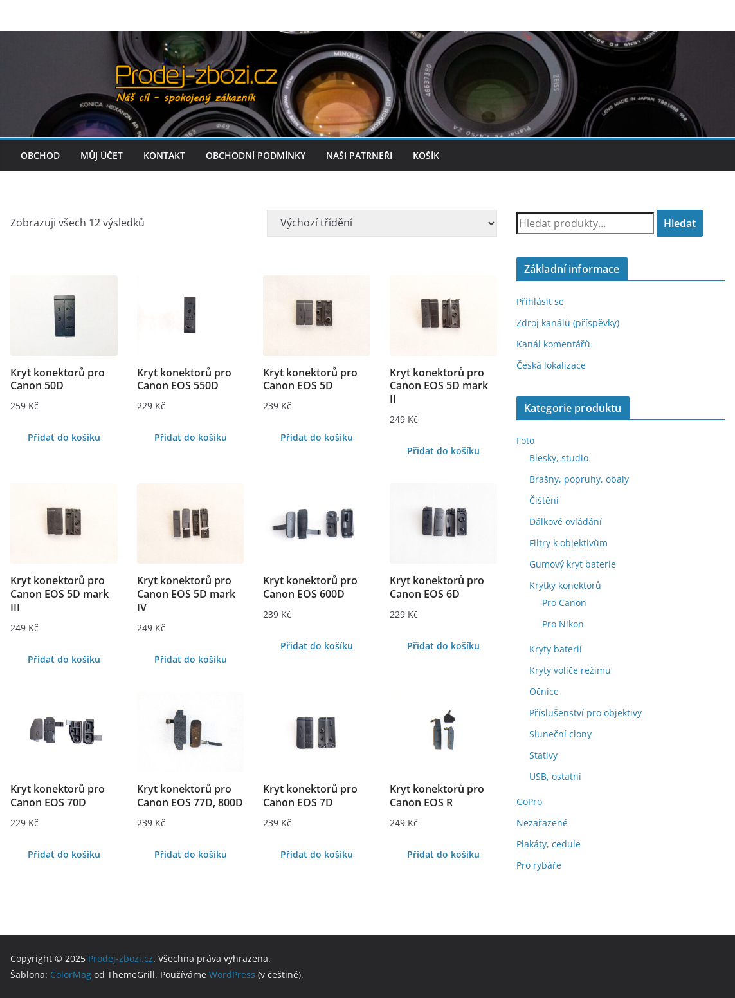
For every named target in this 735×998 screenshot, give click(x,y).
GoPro (529, 801)
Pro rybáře (538, 865)
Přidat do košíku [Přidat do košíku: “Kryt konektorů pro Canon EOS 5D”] (316, 437)
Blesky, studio (558, 458)
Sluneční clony (560, 734)
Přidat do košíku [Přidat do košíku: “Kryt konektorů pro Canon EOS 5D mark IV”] (190, 659)
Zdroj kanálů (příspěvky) (567, 323)
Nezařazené (542, 823)
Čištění (544, 500)
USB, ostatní (555, 776)
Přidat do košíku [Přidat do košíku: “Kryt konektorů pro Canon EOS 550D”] (190, 437)
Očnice (544, 691)
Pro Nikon (563, 624)
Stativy (543, 755)
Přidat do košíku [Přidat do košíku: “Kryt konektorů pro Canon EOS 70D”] (64, 854)
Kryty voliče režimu (570, 670)
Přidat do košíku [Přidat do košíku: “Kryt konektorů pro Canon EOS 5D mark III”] (64, 659)
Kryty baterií (555, 649)
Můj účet (101, 155)
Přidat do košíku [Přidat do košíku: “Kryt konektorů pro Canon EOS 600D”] (316, 646)
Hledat (680, 223)
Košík (426, 155)
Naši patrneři (359, 155)
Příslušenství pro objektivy (585, 713)
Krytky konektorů (565, 585)
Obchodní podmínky (255, 155)
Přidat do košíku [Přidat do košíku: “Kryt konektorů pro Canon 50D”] (64, 437)
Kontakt (164, 155)
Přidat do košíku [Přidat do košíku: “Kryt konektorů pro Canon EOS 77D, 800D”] (190, 854)
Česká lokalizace (551, 365)
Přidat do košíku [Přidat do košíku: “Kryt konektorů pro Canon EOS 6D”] (443, 646)
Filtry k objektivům (568, 543)
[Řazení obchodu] (382, 223)
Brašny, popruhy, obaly (579, 479)
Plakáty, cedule (548, 844)
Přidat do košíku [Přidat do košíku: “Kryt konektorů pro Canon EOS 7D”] (316, 854)
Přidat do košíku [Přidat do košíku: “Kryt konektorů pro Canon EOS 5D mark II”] (443, 451)
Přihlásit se (540, 301)
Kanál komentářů (553, 344)
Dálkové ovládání (565, 521)
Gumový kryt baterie (572, 564)
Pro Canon (564, 602)
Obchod (40, 155)
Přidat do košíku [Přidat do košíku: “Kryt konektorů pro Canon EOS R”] (443, 854)
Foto (525, 440)
